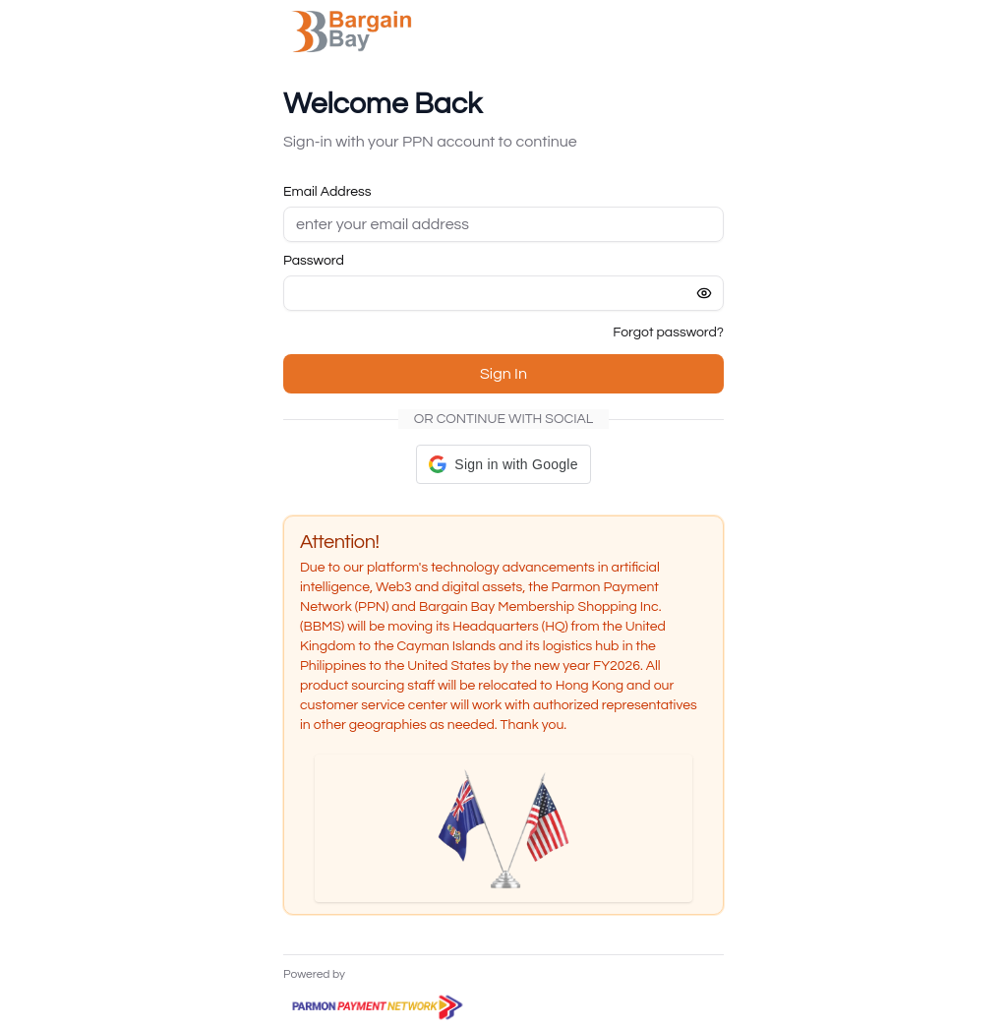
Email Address (327, 192)
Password (313, 261)
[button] (503, 464)
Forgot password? (668, 332)
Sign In (503, 374)
